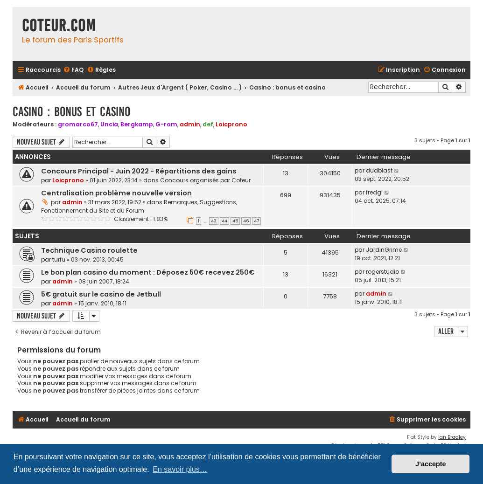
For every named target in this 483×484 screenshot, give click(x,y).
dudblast (379, 170)
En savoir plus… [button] (180, 469)
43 (214, 221)
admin (190, 124)
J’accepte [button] (430, 464)
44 (224, 221)
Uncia (109, 124)
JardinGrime (384, 250)
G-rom (166, 124)
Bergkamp (136, 124)
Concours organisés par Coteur (205, 180)
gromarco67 (78, 124)
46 (246, 221)
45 (235, 221)
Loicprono (231, 124)
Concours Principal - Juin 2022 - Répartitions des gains (139, 171)
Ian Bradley (452, 437)
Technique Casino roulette (89, 250)
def (208, 124)
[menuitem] (73, 70)
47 (256, 221)
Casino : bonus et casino (71, 111)
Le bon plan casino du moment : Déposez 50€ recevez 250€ (147, 272)
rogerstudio (382, 272)
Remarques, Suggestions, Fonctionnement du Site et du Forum (139, 206)
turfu (58, 259)
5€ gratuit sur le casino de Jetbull (101, 294)
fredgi (374, 192)
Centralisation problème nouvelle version (116, 193)
